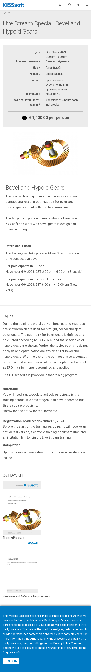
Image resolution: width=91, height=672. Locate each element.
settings (58, 647)
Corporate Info (12, 652)
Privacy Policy (61, 643)
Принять (11, 661)
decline (7, 647)
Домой (6, 12)
